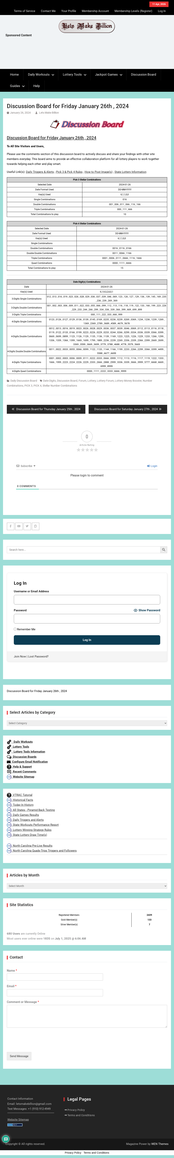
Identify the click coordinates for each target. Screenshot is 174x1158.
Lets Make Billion (49, 112)
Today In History (20, 805)
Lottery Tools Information (26, 751)
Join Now (20, 656)
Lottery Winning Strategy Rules (29, 830)
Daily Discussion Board (23, 380)
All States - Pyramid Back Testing (31, 810)
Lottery (91, 380)
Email (11, 986)
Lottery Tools (72, 74)
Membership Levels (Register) (133, 11)
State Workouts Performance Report (33, 825)
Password (20, 610)
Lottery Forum (105, 380)
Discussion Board (143, 74)
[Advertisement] (74, 53)
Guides (15, 86)
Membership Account (95, 11)
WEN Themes (160, 1144)
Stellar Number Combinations (60, 385)
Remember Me (24, 629)
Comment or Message (23, 1002)
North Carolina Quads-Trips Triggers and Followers (42, 850)
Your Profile (68, 11)
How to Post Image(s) (98, 172)
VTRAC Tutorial (19, 795)
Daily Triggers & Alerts (40, 172)
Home (14, 74)
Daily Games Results (23, 815)
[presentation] (35, 1045)
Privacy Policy (76, 1109)
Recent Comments (21, 771)
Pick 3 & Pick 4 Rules (69, 172)
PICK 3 (28, 385)
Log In (162, 11)
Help (36, 86)
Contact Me (48, 11)
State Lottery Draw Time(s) (27, 835)
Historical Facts (20, 800)
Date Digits (49, 380)
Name (12, 970)
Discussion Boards (22, 757)
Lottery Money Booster (128, 380)
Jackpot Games (106, 74)
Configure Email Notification (27, 761)
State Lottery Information (130, 172)
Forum (82, 380)
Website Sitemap (20, 776)
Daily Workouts (39, 74)
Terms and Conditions (81, 1115)
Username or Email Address (31, 591)
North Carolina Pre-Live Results (29, 845)
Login (152, 465)
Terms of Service (24, 11)
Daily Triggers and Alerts (25, 820)
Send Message (19, 1056)
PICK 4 (37, 385)
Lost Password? (38, 656)
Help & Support (19, 766)
